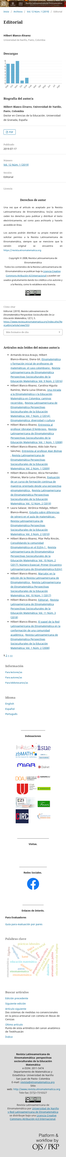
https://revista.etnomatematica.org (22, 250)
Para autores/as (13, 677)
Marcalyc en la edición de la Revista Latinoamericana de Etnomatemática (35, 578)
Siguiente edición (15, 1003)
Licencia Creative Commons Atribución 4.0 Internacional (33, 1117)
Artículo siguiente (15, 1008)
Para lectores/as (13, 672)
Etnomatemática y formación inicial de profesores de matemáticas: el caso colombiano (36, 364)
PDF (10, 132)
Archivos (18, 11)
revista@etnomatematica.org (37, 1082)
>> (11, 655)
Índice (9, 1036)
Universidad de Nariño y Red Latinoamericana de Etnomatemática (33, 1110)
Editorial (43, 599)
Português (11, 714)
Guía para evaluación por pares (23, 924)
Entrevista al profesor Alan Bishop (42, 451)
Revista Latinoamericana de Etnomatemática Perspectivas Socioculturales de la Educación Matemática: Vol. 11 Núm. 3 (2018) (35, 608)
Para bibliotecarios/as (16, 682)
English (9, 703)
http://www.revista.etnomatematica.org (36, 1089)
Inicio (6, 11)
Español (10, 709)
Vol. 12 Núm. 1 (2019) (38, 11)
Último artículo (14, 1024)
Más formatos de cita (17, 332)
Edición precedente (16, 998)
